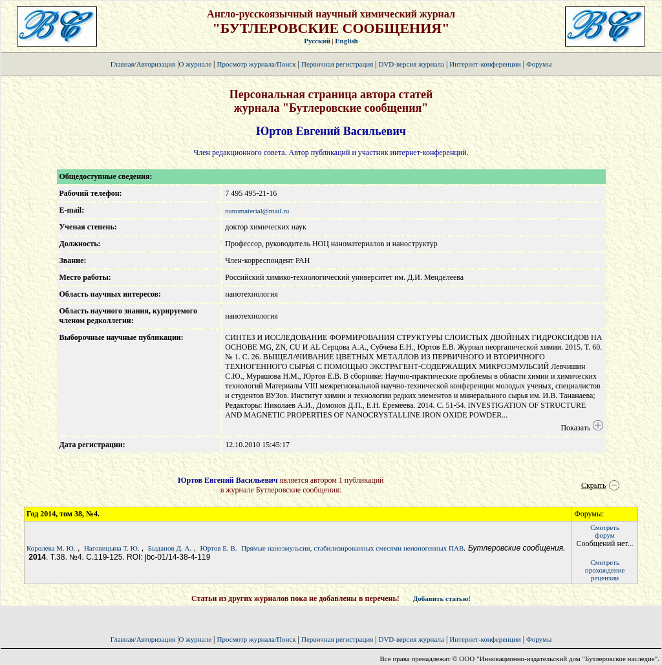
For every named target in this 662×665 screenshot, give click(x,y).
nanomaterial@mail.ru (257, 211)
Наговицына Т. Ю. (112, 548)
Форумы (538, 64)
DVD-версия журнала (410, 64)
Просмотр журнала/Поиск (256, 64)
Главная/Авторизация (143, 64)
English (346, 41)
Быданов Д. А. (169, 548)
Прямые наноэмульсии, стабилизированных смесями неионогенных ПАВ (352, 548)
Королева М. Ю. (51, 548)
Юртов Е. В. (218, 548)
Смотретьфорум (604, 531)
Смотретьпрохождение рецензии (605, 570)
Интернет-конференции (484, 64)
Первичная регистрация (338, 64)
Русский (317, 41)
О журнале (195, 64)
